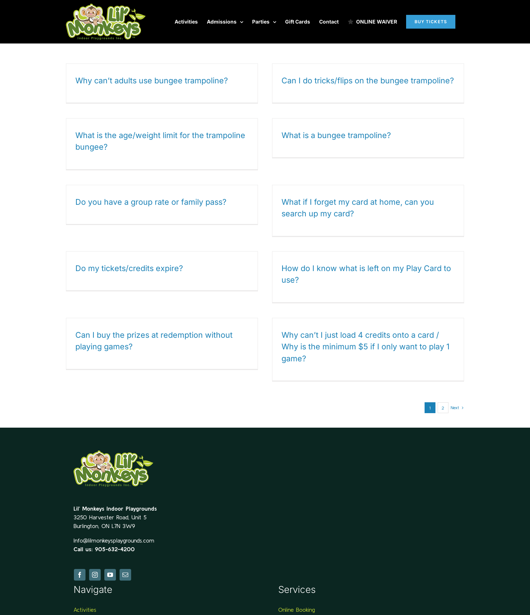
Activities (85, 604)
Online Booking (296, 604)
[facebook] (79, 569)
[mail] (125, 569)
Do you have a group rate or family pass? (155, 199)
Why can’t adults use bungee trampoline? (151, 80)
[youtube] (110, 569)
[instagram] (95, 569)
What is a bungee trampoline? (328, 136)
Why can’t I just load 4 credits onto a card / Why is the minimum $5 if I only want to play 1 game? (358, 345)
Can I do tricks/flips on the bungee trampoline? (365, 80)
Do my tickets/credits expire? (129, 266)
